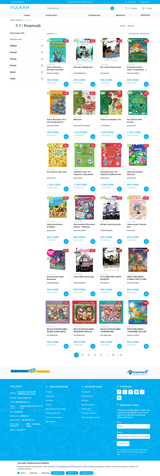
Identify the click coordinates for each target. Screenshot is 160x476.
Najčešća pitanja (87, 405)
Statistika (33, 473)
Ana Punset (131, 230)
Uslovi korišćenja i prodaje (56, 409)
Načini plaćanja (87, 396)
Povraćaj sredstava (88, 413)
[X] (125, 392)
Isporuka (84, 400)
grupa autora (131, 125)
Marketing (46, 473)
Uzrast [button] (26, 52)
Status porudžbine (17, 2)
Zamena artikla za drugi (90, 417)
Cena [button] (26, 78)
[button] (147, 8)
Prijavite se (123, 444)
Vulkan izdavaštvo (16, 20)
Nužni (23, 473)
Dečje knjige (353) (17, 33)
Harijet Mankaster (80, 73)
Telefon (120, 432)
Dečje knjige (51, 64)
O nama (49, 392)
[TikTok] (142, 392)
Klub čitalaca (51, 422)
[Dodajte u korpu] (66, 84)
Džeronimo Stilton (53, 73)
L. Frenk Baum (105, 125)
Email (119, 422)
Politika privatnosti (53, 413)
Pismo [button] (26, 59)
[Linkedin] (119, 398)
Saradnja (49, 400)
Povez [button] (26, 65)
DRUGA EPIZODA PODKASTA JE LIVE (80, 2)
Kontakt (49, 405)
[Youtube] (136, 392)
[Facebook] (119, 392)
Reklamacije (86, 409)
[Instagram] (130, 392)
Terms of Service (141, 452)
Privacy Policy (127, 452)
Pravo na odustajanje (54, 417)
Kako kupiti (85, 392)
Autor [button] (26, 72)
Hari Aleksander (52, 335)
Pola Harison (104, 73)
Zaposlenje (50, 396)
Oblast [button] (26, 45)
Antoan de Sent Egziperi (82, 125)
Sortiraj (122, 26)
